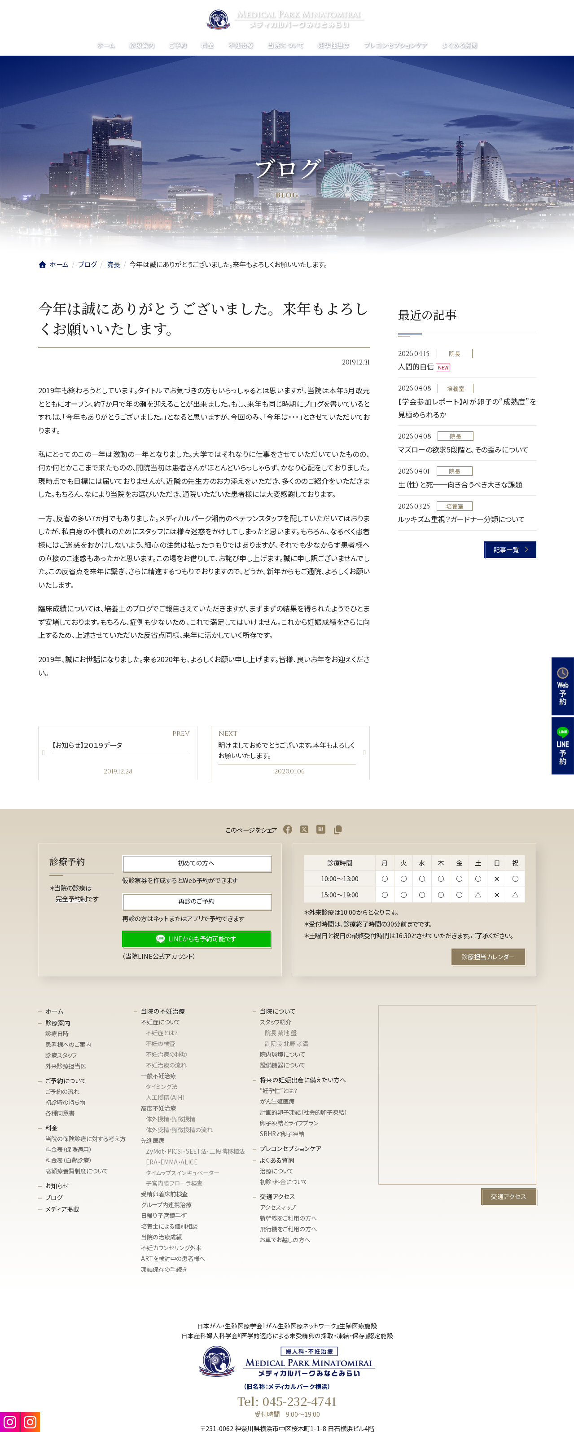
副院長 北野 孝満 (286, 1046)
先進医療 (152, 1143)
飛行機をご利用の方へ (288, 1231)
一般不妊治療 (158, 1078)
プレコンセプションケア (290, 1150)
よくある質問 (277, 1162)
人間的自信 (416, 366)
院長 (454, 353)
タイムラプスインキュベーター (182, 1175)
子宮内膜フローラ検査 (174, 1186)
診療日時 (57, 1036)
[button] (510, 549)
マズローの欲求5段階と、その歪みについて (463, 449)
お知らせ (57, 1188)
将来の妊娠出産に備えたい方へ (303, 1082)
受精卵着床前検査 (164, 1197)
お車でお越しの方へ (285, 1242)
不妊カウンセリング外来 (171, 1250)
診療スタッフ (61, 1058)
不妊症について (160, 1024)
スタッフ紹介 (275, 1024)
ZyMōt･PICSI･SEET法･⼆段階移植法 (195, 1154)
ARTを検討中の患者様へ (173, 1261)
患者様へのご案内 (68, 1047)
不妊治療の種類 (166, 1057)
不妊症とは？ (162, 1035)
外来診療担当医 (65, 1068)
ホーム (54, 1013)
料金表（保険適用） (68, 1152)
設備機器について (282, 1067)
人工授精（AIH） (165, 1100)
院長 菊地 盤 (281, 1035)
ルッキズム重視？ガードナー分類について (461, 519)
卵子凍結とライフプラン (289, 1125)
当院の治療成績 (161, 1239)
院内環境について (282, 1057)
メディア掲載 (62, 1211)
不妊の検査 (160, 1046)
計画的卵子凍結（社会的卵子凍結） (303, 1115)
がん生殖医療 (277, 1104)
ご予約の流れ (62, 1094)
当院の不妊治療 (163, 1013)
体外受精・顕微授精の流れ (179, 1132)
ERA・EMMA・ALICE (171, 1164)
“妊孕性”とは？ (279, 1093)
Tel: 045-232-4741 (287, 1403)
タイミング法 (161, 1089)
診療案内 (57, 1025)
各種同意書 (59, 1115)
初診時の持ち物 (65, 1105)
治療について (277, 1173)
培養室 (455, 388)
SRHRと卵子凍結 (282, 1136)
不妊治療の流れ (166, 1067)
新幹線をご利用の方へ (288, 1221)
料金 (51, 1130)
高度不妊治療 (158, 1111)
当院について (278, 1013)
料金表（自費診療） (68, 1163)
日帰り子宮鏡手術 (164, 1218)
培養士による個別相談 (169, 1229)
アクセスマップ (278, 1210)
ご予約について (66, 1083)
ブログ (54, 1199)
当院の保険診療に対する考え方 (85, 1141)
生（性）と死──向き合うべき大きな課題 (460, 484)
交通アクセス (277, 1199)
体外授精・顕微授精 (170, 1121)
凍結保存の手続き (164, 1272)
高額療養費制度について (76, 1173)
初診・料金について (284, 1184)
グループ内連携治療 (166, 1208)
